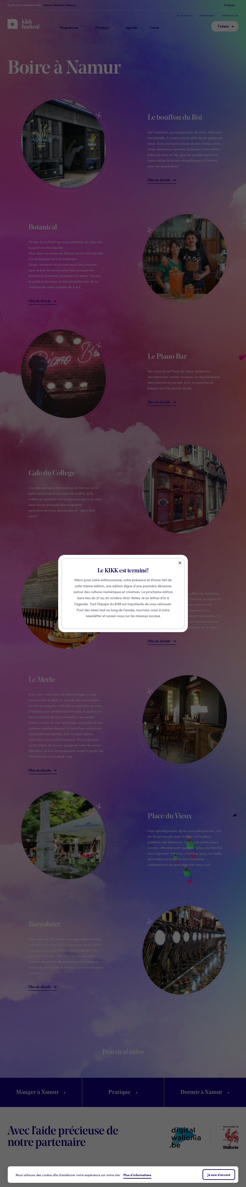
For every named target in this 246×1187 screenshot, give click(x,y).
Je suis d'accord (219, 1174)
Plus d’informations (137, 1175)
